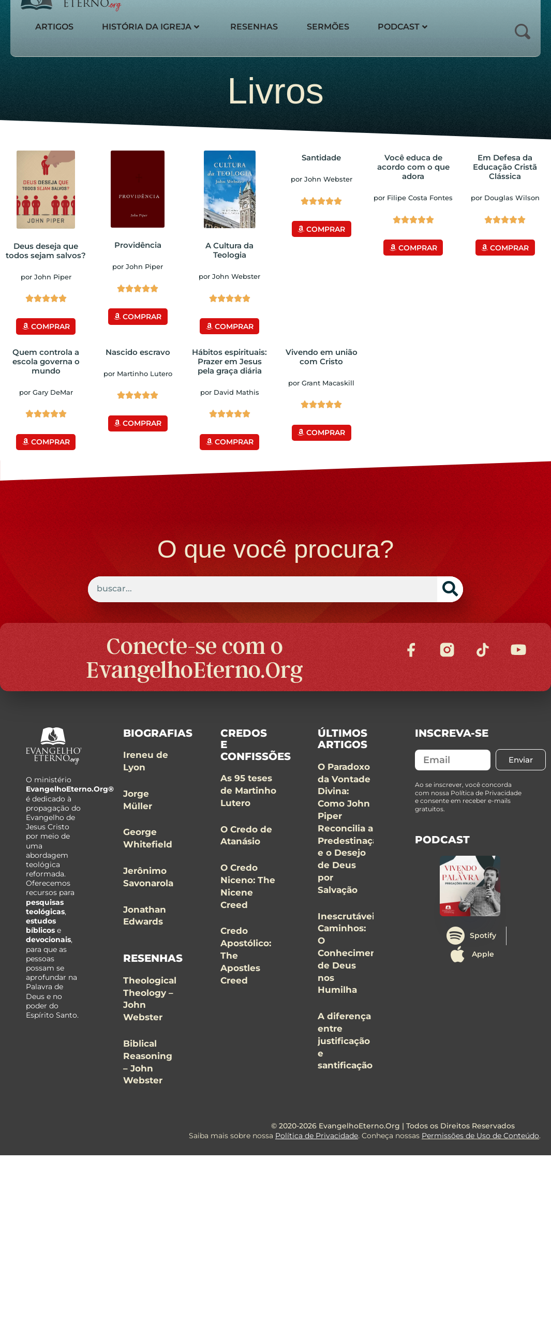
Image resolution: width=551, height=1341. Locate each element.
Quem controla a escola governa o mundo (46, 359)
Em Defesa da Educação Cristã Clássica (505, 167)
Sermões (336, 27)
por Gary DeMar (46, 390)
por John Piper (46, 277)
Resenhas (260, 27)
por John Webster (229, 276)
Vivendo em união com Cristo (322, 354)
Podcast (413, 27)
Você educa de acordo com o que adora (413, 167)
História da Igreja (154, 27)
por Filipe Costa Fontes (413, 197)
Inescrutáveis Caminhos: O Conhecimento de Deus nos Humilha (352, 974)
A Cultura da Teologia (229, 250)
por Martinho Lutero (137, 371)
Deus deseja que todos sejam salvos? (46, 250)
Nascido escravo (138, 350)
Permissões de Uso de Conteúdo (480, 1156)
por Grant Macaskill (321, 381)
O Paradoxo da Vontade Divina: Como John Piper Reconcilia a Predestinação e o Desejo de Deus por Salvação (350, 849)
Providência (137, 245)
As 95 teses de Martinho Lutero (248, 811)
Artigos (55, 27)
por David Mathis (229, 390)
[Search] (450, 586)
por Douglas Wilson (505, 197)
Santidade (321, 157)
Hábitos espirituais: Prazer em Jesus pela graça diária (229, 359)
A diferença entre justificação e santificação (345, 1062)
